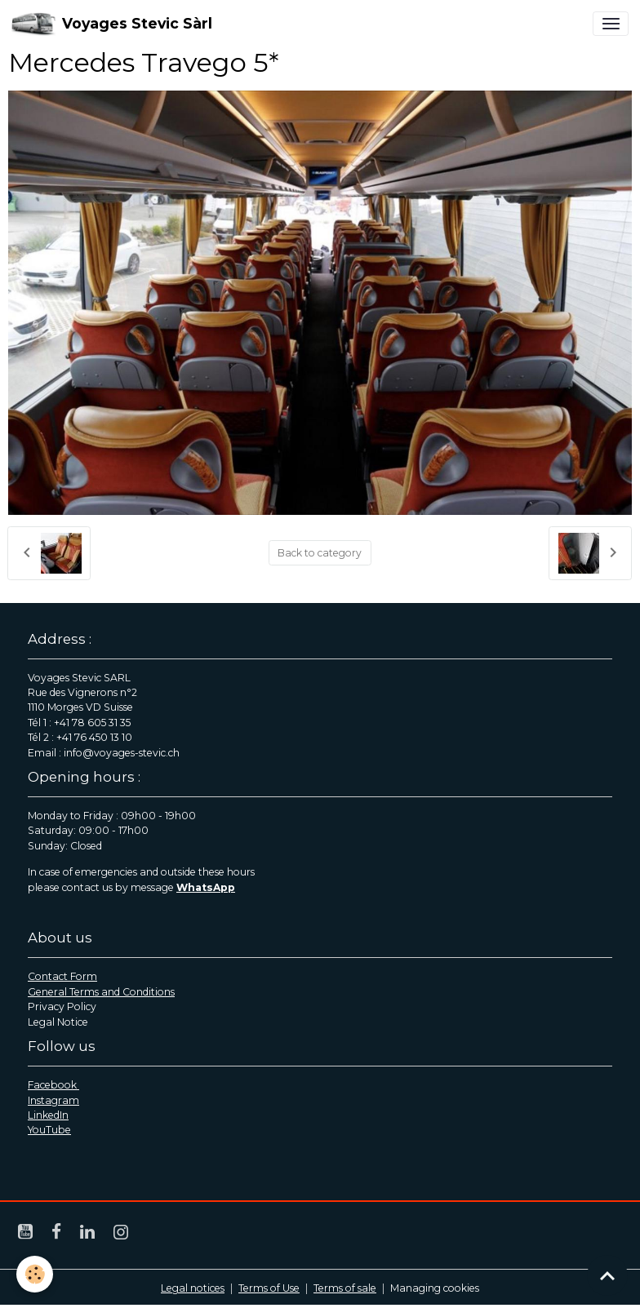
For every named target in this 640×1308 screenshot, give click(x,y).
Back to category (320, 553)
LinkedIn (48, 1115)
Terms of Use (269, 1288)
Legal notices (192, 1288)
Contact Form (62, 976)
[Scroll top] (607, 1275)
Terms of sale (344, 1288)
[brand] (111, 23)
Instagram (53, 1100)
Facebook (53, 1085)
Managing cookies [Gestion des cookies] (434, 1288)
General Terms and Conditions (101, 992)
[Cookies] (34, 1274)
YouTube (49, 1130)
